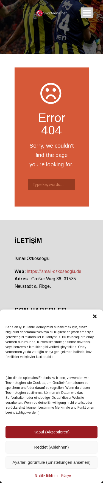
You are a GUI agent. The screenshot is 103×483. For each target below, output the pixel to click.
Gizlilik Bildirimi (47, 475)
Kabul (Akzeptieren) (52, 432)
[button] (95, 316)
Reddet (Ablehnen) (51, 447)
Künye (66, 475)
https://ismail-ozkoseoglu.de (54, 271)
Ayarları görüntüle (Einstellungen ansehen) (51, 462)
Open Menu (87, 12)
